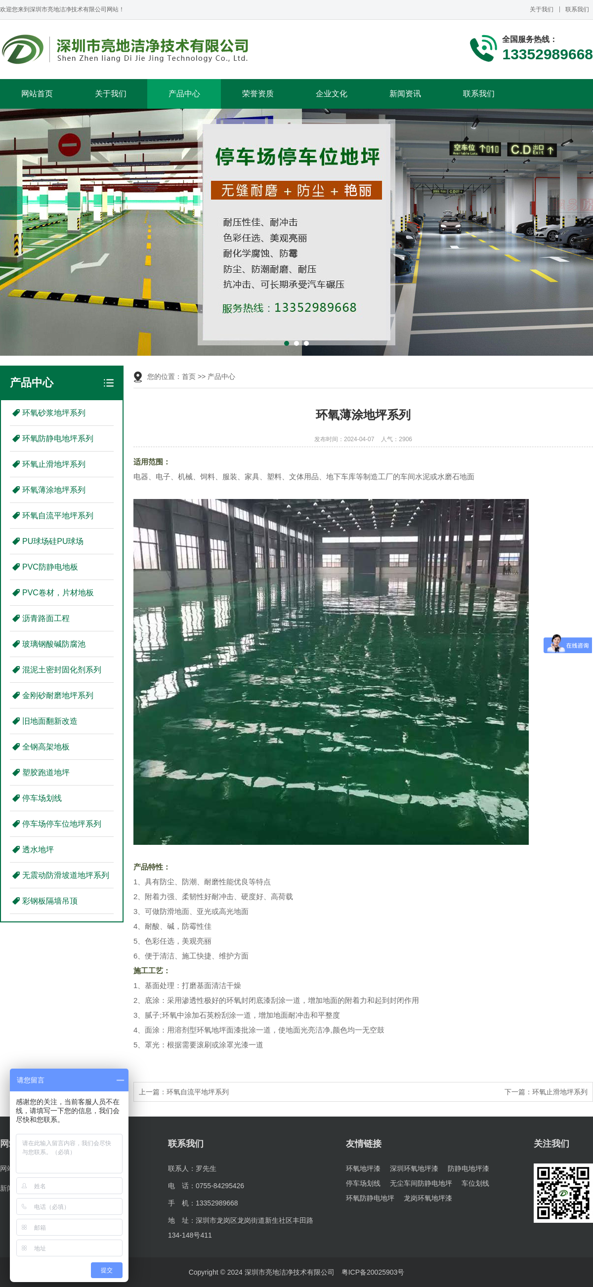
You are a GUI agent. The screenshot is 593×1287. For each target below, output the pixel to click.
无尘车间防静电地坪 (421, 1183)
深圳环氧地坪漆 (414, 1168)
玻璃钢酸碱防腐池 (53, 644)
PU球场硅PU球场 (53, 541)
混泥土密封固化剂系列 (61, 669)
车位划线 (475, 1183)
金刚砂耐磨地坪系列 (57, 695)
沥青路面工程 (46, 618)
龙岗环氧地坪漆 (428, 1198)
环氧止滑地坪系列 (53, 464)
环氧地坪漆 (363, 1168)
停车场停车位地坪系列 (61, 824)
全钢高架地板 (46, 747)
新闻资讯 (405, 93)
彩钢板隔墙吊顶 (50, 901)
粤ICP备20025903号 (373, 1272)
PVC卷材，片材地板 (58, 592)
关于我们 (541, 9)
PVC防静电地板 (50, 567)
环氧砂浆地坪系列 (53, 413)
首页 (189, 376)
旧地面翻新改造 (50, 721)
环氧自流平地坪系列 (57, 515)
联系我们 (577, 9)
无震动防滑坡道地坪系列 (65, 875)
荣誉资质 (258, 93)
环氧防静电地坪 (370, 1198)
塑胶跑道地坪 (46, 772)
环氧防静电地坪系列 (57, 438)
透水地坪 (38, 849)
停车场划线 (42, 798)
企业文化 (331, 93)
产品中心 (184, 93)
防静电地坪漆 (468, 1168)
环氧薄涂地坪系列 (53, 490)
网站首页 (37, 93)
